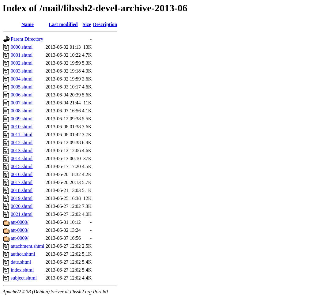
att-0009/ (19, 238)
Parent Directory (27, 39)
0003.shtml (22, 70)
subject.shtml (24, 277)
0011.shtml (21, 134)
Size (87, 24)
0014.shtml (22, 158)
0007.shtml (22, 102)
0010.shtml (22, 126)
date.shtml (21, 262)
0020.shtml (22, 206)
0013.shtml (22, 150)
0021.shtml (22, 214)
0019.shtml (22, 198)
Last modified (63, 24)
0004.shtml (22, 78)
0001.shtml (22, 55)
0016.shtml (22, 174)
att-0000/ (19, 222)
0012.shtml (22, 142)
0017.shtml (22, 182)
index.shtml (22, 270)
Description (105, 24)
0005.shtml (22, 86)
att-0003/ (19, 230)
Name (27, 24)
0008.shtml (22, 110)
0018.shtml (22, 190)
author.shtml (23, 254)
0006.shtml (22, 94)
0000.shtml (22, 47)
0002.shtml (22, 63)
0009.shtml (22, 118)
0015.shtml (22, 166)
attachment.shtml (27, 246)
